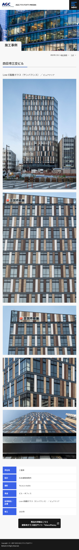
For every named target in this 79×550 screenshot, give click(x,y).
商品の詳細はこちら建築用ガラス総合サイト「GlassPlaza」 (39, 523)
